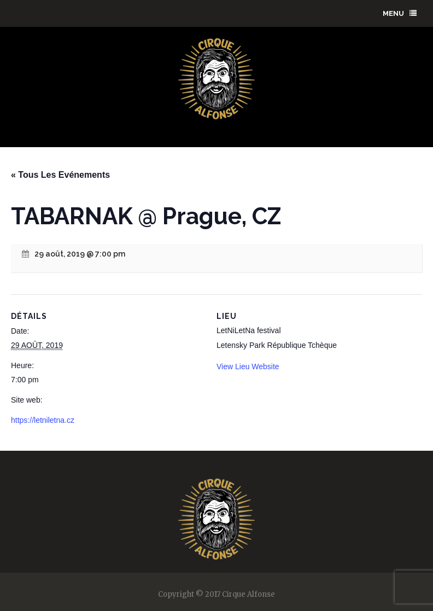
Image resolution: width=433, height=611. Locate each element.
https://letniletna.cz (42, 420)
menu (400, 13)
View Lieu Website (247, 366)
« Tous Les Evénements (60, 174)
